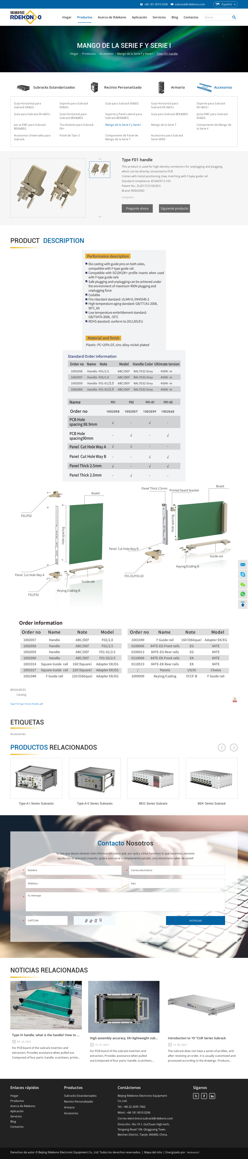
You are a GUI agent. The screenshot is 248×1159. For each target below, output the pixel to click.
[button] (222, 747)
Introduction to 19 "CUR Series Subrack (197, 1038)
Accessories (18, 734)
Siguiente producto (174, 208)
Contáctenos (129, 1087)
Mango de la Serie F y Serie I (135, 54)
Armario (69, 1107)
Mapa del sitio (153, 1152)
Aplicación (139, 17)
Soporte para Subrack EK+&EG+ (211, 105)
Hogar (66, 17)
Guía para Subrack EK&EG (122, 103)
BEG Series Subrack (153, 803)
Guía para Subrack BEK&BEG (169, 114)
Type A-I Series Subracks (36, 803)
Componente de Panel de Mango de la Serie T (121, 137)
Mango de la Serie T (163, 125)
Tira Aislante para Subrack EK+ (77, 126)
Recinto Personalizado (78, 1101)
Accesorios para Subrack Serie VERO (167, 137)
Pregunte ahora (137, 208)
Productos (84, 17)
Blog (175, 17)
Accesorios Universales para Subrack (32, 137)
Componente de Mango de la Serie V (214, 126)
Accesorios (106, 54)
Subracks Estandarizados (80, 1096)
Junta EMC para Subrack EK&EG (212, 116)
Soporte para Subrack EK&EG (74, 105)
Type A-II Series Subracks (95, 803)
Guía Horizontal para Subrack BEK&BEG (73, 116)
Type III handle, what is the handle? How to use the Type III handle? (46, 1035)
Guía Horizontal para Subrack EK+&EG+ (164, 105)
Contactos (191, 17)
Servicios (159, 17)
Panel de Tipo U (70, 135)
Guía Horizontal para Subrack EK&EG (27, 105)
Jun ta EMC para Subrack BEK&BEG (30, 126)
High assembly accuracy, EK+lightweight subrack (124, 1038)
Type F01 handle (167, 54)
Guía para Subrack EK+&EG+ (32, 114)
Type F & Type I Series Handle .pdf (26, 704)
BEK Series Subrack (212, 803)
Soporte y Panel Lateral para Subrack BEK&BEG (123, 116)
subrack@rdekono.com (190, 4)
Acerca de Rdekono (112, 17)
